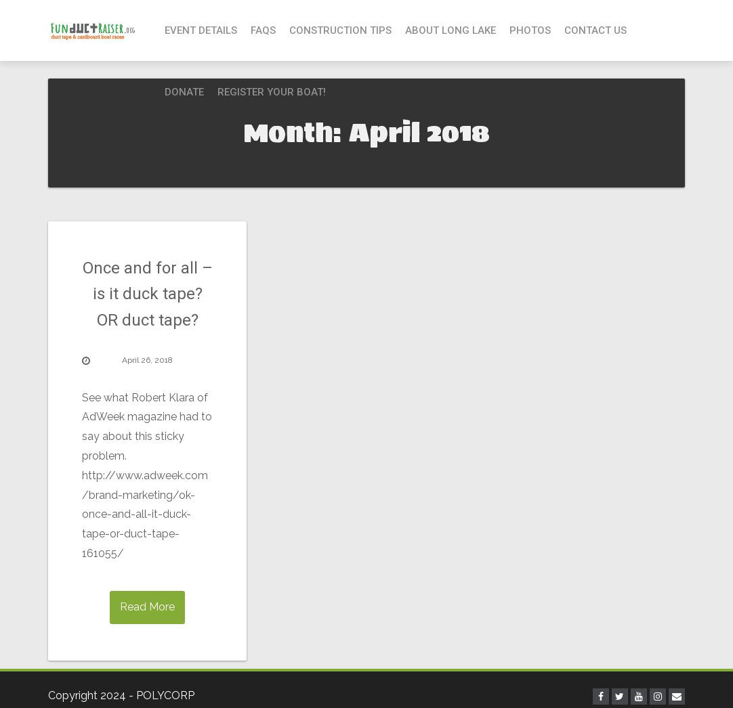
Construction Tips (340, 30)
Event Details (201, 30)
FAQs (263, 30)
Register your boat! (271, 92)
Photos (530, 30)
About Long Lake (450, 30)
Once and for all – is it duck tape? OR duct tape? (148, 294)
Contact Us (595, 30)
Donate (184, 92)
